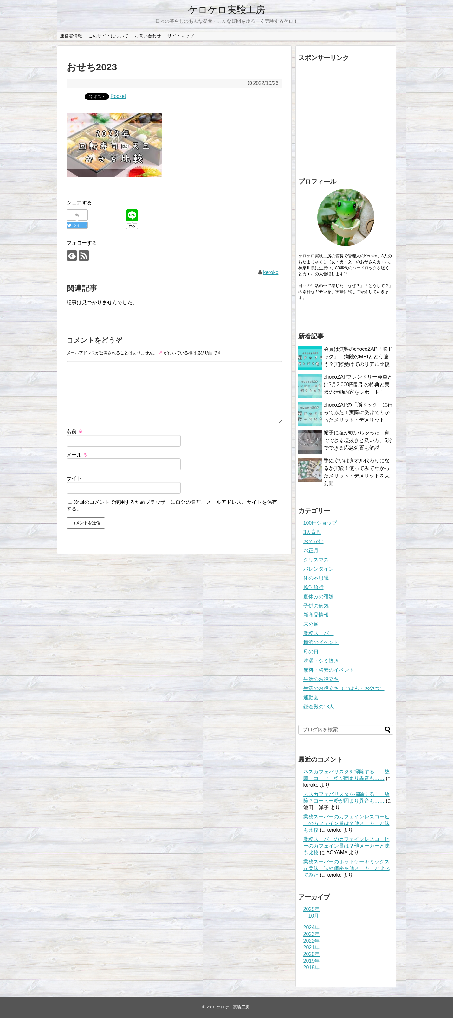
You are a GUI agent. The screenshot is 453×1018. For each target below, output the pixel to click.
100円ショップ (320, 523)
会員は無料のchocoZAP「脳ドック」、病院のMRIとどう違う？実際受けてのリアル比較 (358, 356)
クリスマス (316, 559)
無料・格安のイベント (328, 670)
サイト (74, 478)
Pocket (118, 96)
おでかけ (313, 541)
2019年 (311, 961)
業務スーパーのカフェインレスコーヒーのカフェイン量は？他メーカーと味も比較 (346, 823)
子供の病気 (316, 605)
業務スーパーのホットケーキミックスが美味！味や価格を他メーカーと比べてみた (346, 868)
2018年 (311, 967)
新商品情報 (316, 615)
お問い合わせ (147, 35)
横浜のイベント (321, 642)
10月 (313, 916)
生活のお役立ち (321, 679)
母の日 (311, 651)
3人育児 (312, 532)
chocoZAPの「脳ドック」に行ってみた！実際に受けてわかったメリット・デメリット (358, 412)
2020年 (311, 954)
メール (77, 455)
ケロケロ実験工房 (226, 9)
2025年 (311, 909)
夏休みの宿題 (318, 596)
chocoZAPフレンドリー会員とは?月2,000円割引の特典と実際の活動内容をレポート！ (358, 384)
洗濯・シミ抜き (321, 660)
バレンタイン (318, 569)
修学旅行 (313, 587)
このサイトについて (108, 35)
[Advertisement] (345, 117)
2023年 (311, 934)
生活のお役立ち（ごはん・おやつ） (344, 688)
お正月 (311, 550)
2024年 (311, 927)
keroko (270, 272)
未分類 (311, 624)
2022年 (311, 941)
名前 (75, 431)
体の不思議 (316, 578)
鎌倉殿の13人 (318, 706)
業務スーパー (318, 633)
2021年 (311, 947)
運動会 (311, 697)
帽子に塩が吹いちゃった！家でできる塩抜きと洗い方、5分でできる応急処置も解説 (358, 440)
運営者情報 (71, 35)
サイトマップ (180, 35)
